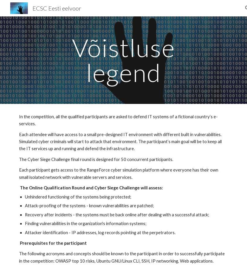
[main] (123, 60)
